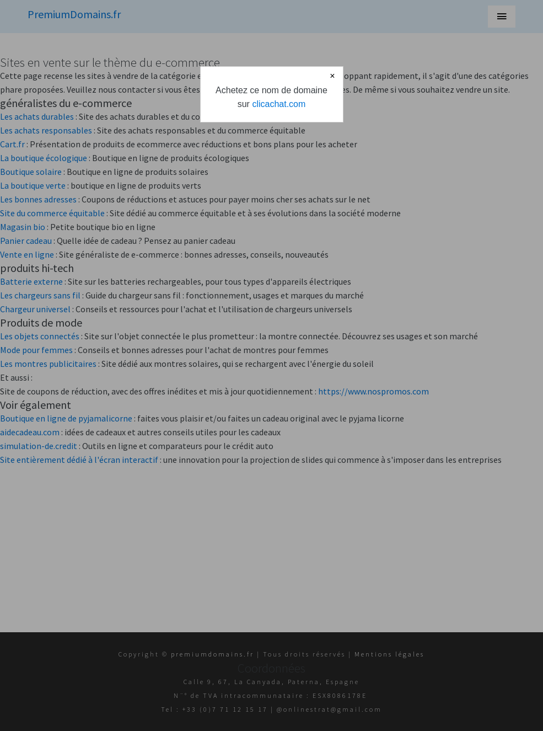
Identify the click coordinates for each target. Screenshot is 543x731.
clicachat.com (278, 104)
